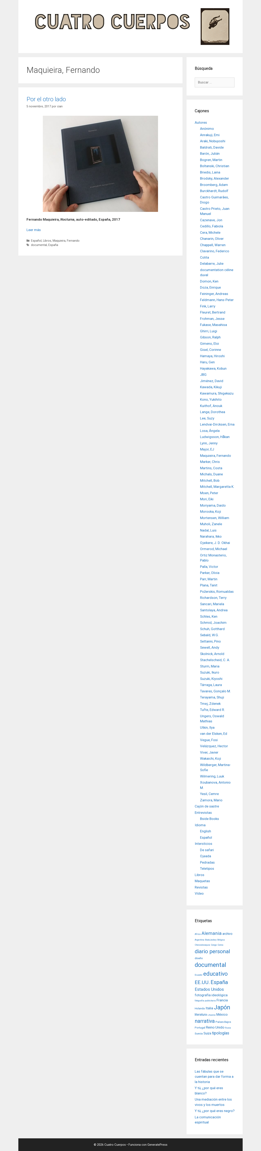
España (53, 245)
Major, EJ (207, 449)
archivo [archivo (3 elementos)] (227, 934)
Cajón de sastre (207, 806)
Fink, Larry (207, 306)
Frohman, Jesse (212, 319)
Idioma (200, 825)
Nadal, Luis (208, 530)
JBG (203, 375)
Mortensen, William (214, 518)
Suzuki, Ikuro (209, 672)
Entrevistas (203, 813)
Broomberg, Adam (214, 185)
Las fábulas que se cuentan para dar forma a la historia (214, 1076)
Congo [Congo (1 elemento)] (214, 945)
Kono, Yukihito (211, 399)
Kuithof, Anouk (211, 406)
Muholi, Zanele (211, 524)
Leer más (34, 230)
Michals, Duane (211, 474)
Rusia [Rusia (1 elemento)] (228, 1027)
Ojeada (205, 856)
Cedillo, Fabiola (211, 226)
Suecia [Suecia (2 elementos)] (199, 1033)
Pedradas (207, 862)
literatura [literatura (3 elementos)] (201, 1014)
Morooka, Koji (210, 511)
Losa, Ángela (210, 431)
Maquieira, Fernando (66, 240)
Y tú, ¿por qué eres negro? (214, 1111)
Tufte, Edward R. (212, 710)
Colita (204, 257)
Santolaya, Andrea (214, 610)
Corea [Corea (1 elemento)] (220, 945)
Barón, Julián (210, 153)
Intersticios (203, 844)
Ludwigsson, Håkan (215, 437)
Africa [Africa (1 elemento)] (198, 934)
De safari (207, 850)
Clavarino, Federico (214, 251)
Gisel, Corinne (210, 350)
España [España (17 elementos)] (219, 982)
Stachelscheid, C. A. (215, 660)
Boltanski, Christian (214, 166)
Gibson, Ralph (210, 337)
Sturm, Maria (209, 666)
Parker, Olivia (209, 573)
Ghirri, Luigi (208, 331)
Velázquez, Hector (214, 746)
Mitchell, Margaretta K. (217, 487)
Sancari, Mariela (212, 604)
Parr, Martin (208, 579)
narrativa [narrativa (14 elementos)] (205, 1021)
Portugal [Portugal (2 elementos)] (200, 1027)
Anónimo (207, 129)
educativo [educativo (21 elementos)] (215, 973)
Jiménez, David (211, 381)
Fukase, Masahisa (213, 325)
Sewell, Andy (209, 647)
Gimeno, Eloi (209, 343)
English (205, 831)
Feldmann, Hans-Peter (217, 300)
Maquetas (202, 881)
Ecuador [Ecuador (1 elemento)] (198, 975)
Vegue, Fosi (209, 740)
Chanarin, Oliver (212, 239)
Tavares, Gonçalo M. (215, 691)
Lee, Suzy (207, 418)
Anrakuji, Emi (210, 135)
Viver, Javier (209, 752)
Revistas (201, 887)
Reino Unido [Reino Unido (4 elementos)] (215, 1027)
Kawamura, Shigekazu (216, 393)
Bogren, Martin (211, 160)
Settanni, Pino (210, 641)
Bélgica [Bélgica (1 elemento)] (221, 940)
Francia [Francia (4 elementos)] (222, 1000)
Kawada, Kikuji (211, 387)
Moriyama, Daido (213, 505)
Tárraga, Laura (211, 685)
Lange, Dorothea (212, 412)
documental (39, 245)
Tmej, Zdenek (210, 704)
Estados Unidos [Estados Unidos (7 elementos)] (209, 989)
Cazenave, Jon (211, 220)
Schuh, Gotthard (212, 629)
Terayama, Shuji (212, 697)
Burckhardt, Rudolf (214, 191)
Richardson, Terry (213, 598)
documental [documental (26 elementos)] (210, 964)
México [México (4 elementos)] (222, 1014)
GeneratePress (157, 1145)
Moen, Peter (209, 493)
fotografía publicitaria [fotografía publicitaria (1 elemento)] (205, 1000)
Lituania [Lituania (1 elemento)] (212, 1015)
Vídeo (199, 893)
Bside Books (209, 819)
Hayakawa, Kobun (213, 368)
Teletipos (207, 868)
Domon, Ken (209, 281)
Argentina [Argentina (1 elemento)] (199, 940)
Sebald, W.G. (209, 635)
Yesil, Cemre (209, 794)
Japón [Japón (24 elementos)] (222, 1007)
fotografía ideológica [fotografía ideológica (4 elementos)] (211, 995)
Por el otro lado (46, 99)
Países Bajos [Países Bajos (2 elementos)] (223, 1021)
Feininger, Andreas (214, 294)
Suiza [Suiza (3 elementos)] (207, 1033)
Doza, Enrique (210, 287)
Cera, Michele (210, 232)
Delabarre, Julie (211, 263)
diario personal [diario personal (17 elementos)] (212, 951)
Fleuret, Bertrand (212, 312)
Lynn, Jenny (209, 443)
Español (36, 240)
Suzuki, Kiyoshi (211, 679)
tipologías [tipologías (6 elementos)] (220, 1033)
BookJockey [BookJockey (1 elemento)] (211, 940)
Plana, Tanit (208, 585)
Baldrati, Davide (212, 147)
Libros (47, 240)
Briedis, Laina (210, 172)
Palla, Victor (209, 567)
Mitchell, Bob (209, 480)
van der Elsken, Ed (213, 734)
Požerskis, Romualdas (217, 591)
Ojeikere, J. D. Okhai (215, 543)
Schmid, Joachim (213, 623)
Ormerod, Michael (213, 549)
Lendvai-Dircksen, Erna (217, 424)
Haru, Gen (207, 362)
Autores (201, 122)
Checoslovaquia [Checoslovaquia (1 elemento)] (202, 945)
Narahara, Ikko (211, 536)
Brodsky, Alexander (214, 178)
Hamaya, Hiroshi (212, 356)
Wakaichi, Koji (210, 758)
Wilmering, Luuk (212, 776)
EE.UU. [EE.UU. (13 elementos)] (202, 982)
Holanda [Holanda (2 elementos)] (200, 1008)
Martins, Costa (211, 468)
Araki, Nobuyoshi (212, 141)
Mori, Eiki (206, 499)
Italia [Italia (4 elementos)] (209, 1008)
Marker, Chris (210, 462)
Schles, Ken (208, 616)
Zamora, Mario (211, 800)
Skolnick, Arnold (212, 654)
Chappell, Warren (213, 245)
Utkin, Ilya (207, 727)
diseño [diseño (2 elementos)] (199, 958)
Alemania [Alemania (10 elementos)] (211, 933)
